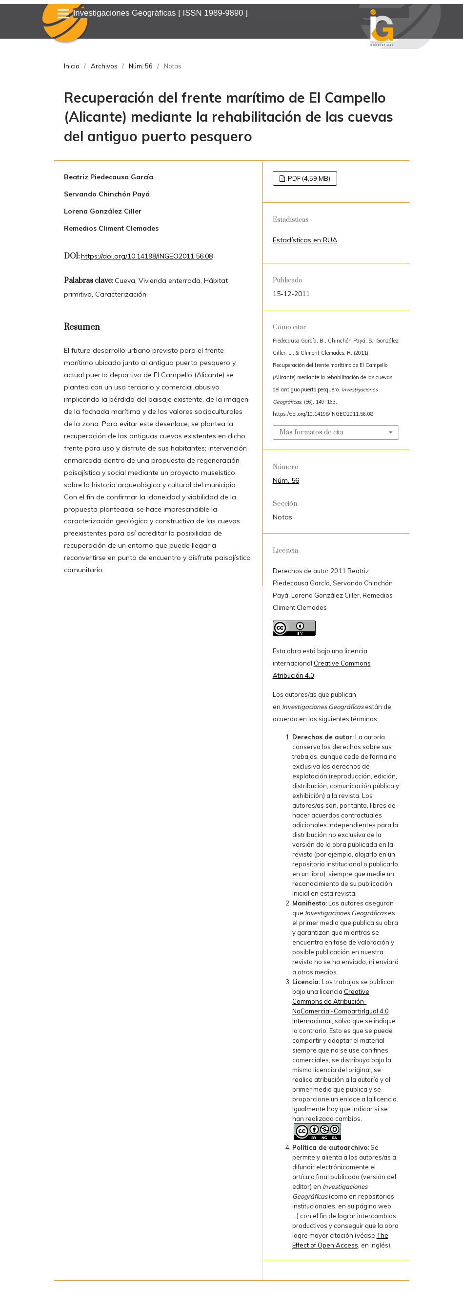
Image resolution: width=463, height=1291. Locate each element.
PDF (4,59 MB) (308, 178)
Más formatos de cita (311, 432)
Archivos (104, 66)
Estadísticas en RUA (305, 240)
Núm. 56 (141, 66)
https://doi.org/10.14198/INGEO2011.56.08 (147, 256)
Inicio (72, 66)
